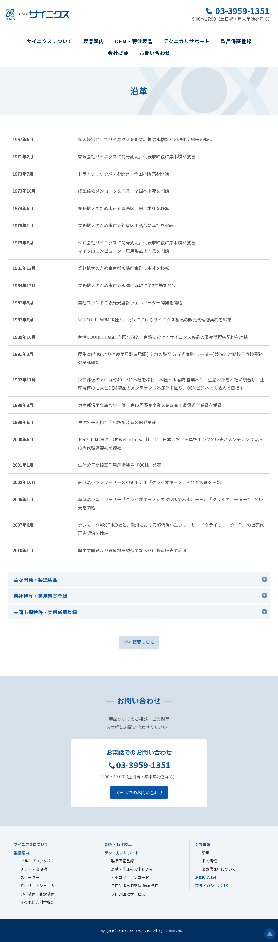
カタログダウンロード (130, 877)
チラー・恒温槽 (33, 869)
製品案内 (93, 41)
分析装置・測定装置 (37, 894)
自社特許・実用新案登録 (40, 595)
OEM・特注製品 (134, 41)
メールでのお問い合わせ (139, 792)
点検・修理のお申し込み (132, 869)
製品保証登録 (236, 41)
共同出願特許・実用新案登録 (45, 612)
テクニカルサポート (186, 41)
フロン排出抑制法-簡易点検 (134, 885)
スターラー (29, 877)
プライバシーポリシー (214, 885)
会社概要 (118, 52)
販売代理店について (219, 869)
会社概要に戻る (139, 642)
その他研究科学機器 (37, 902)
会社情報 (202, 844)
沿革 (205, 852)
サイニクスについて (49, 41)
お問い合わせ (154, 52)
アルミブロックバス (37, 861)
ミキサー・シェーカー (39, 885)
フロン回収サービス (128, 894)
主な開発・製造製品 (36, 579)
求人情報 (209, 861)
